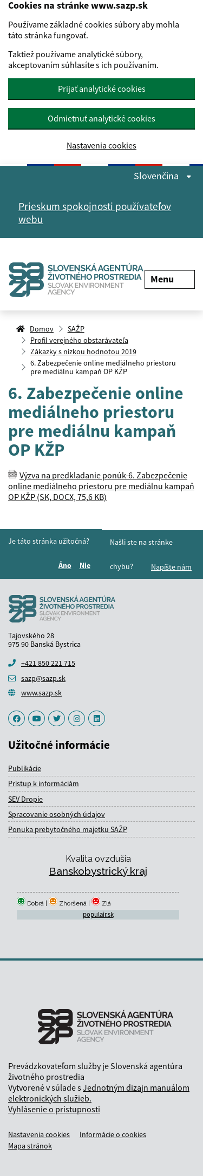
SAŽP (76, 329)
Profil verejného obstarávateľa (79, 340)
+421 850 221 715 (48, 663)
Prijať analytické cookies (102, 88)
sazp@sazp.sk (43, 678)
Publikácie (24, 768)
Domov (42, 329)
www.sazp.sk (41, 693)
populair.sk (98, 914)
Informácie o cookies (113, 1134)
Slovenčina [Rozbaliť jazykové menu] (163, 176)
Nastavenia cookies (101, 145)
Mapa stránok (30, 1146)
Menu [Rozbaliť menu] (169, 279)
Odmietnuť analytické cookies (101, 118)
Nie (87, 565)
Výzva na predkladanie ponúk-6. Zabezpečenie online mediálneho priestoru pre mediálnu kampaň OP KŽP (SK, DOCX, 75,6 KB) (101, 486)
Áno (66, 565)
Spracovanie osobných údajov (56, 814)
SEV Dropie (25, 799)
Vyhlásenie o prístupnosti (54, 1109)
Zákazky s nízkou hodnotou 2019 (83, 351)
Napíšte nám (171, 567)
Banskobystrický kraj (98, 871)
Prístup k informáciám (43, 783)
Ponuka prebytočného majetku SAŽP (67, 829)
